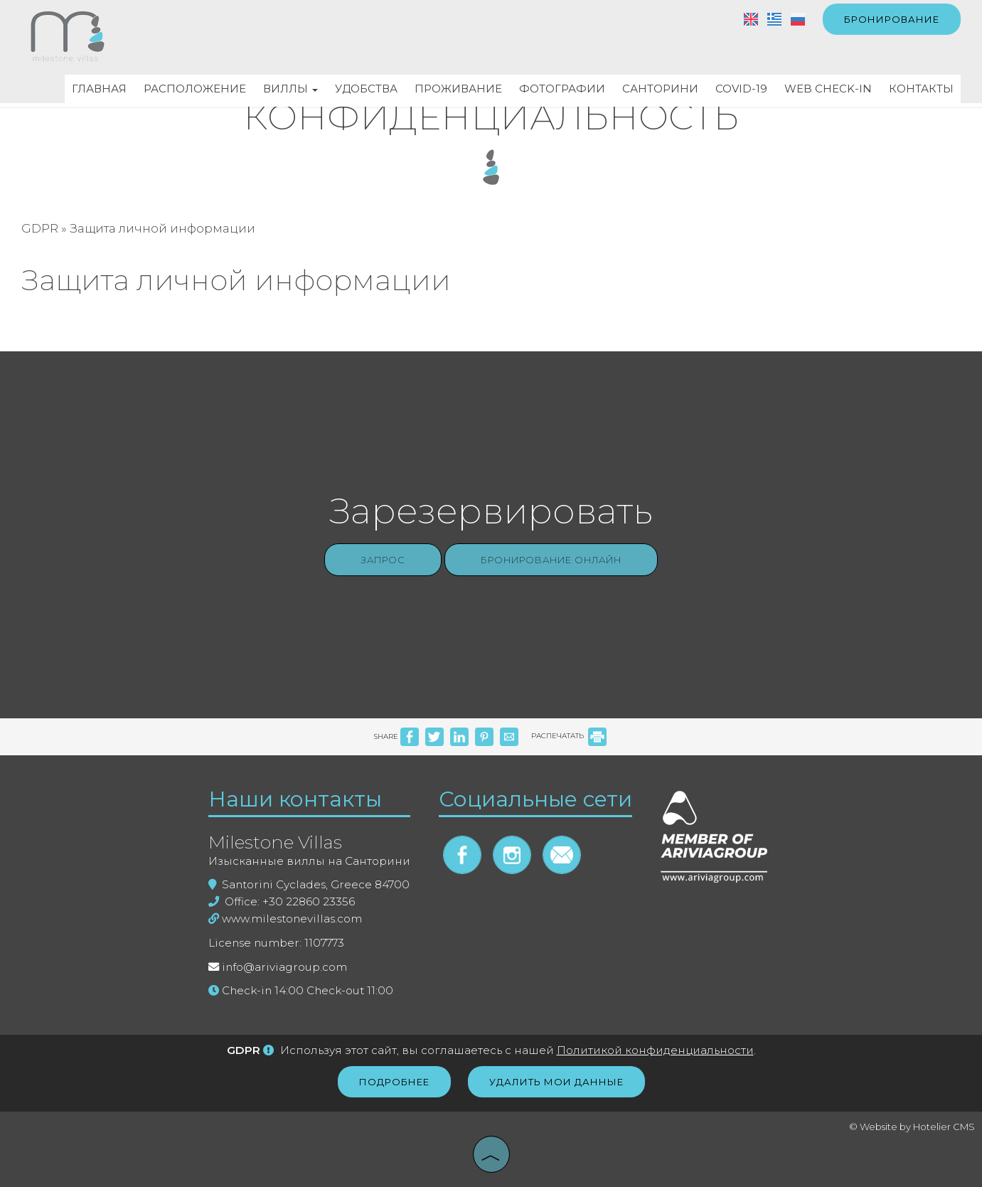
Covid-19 (741, 88)
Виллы (290, 88)
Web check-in (828, 88)
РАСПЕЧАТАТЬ (569, 735)
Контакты (921, 88)
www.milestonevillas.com (285, 918)
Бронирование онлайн (551, 559)
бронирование (891, 19)
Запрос (383, 559)
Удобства (366, 88)
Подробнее (394, 1081)
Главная (99, 88)
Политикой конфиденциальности (655, 1050)
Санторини (660, 88)
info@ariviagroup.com (284, 967)
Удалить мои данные (556, 1081)
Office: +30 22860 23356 (281, 901)
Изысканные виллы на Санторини (309, 861)
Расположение (195, 88)
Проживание (458, 88)
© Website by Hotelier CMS (912, 1126)
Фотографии (562, 88)
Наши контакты (295, 799)
